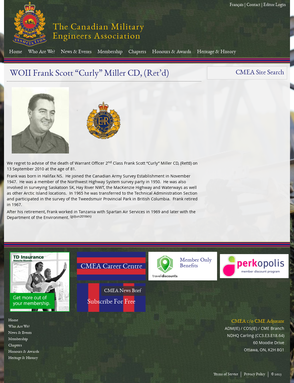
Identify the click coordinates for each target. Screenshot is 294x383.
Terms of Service (225, 374)
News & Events (76, 52)
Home (15, 52)
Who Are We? (41, 52)
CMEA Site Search (260, 72)
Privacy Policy (254, 374)
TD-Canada (39, 282)
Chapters (137, 52)
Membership (110, 52)
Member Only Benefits (196, 263)
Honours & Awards (171, 52)
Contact (253, 5)
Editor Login (274, 5)
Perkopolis (254, 266)
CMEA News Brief (122, 291)
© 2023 (276, 374)
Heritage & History (216, 52)
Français (236, 5)
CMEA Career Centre (111, 267)
